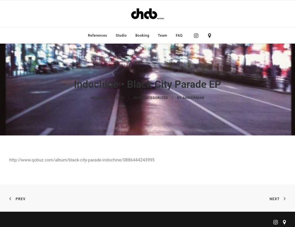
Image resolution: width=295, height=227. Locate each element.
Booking (142, 36)
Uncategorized (153, 96)
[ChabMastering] (147, 14)
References (97, 36)
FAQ (179, 36)
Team (162, 36)
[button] (197, 35)
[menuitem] (97, 35)
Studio (121, 36)
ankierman (193, 96)
